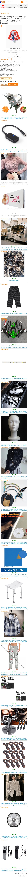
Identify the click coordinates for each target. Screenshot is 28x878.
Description (4, 59)
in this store (4, 84)
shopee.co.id (4, 251)
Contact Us (23, 873)
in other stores (13, 84)
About (17, 873)
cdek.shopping (4, 284)
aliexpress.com (4, 88)
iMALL (26, 875)
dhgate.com (4, 153)
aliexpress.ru (4, 120)
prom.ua (3, 186)
